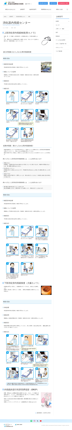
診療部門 (22, 9)
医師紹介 (58, 36)
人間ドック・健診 (60, 28)
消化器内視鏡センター (20, 16)
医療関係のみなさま (46, 9)
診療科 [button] (62, 21)
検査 (29, 16)
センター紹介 (5, 27)
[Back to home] (13, 3)
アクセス (53, 3)
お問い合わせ (43, 3)
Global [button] (28, 4)
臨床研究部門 (33, 9)
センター (58, 25)
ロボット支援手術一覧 (61, 43)
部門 (57, 32)
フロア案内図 (59, 51)
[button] (67, 9)
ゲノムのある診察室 (60, 40)
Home (5, 16)
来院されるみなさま (10, 9)
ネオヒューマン (59, 47)
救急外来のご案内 (63, 3)
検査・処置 (13, 27)
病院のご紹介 (59, 9)
